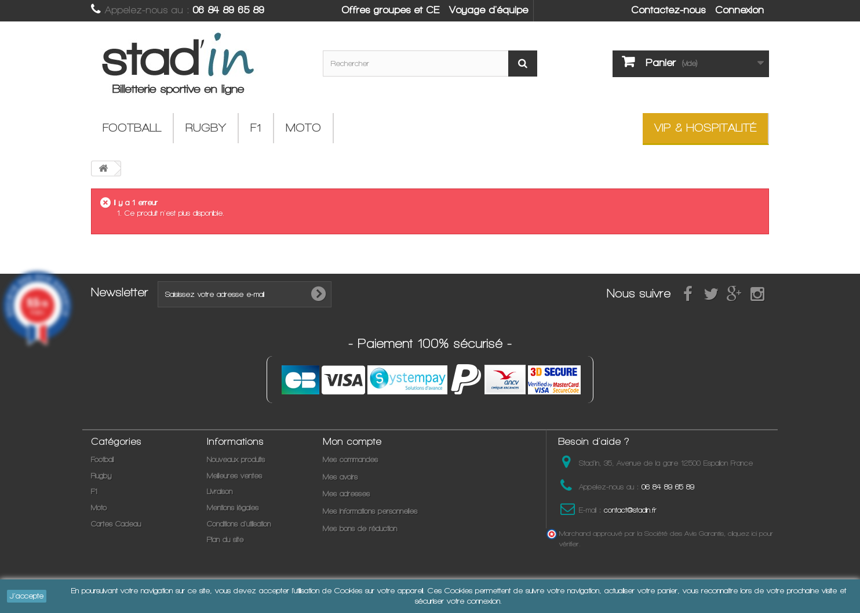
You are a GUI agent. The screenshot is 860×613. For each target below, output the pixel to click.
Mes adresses (346, 494)
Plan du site (225, 539)
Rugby (205, 128)
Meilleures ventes (234, 476)
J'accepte (26, 596)
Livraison (219, 491)
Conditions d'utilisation (239, 524)
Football (132, 128)
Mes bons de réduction (360, 528)
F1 (255, 128)
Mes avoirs (340, 477)
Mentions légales (232, 508)
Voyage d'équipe (488, 10)
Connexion (739, 10)
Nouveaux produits (236, 459)
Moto (303, 128)
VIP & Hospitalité (705, 128)
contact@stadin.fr (630, 510)
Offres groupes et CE (390, 10)
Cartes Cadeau (116, 524)
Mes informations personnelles (370, 511)
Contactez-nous (668, 10)
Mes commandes (350, 459)
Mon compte (352, 441)
